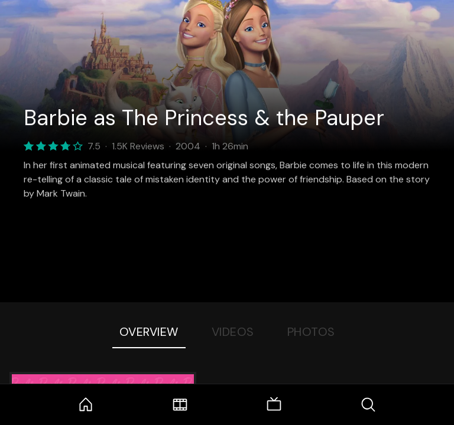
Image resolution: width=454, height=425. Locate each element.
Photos (311, 331)
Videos (233, 331)
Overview (149, 331)
